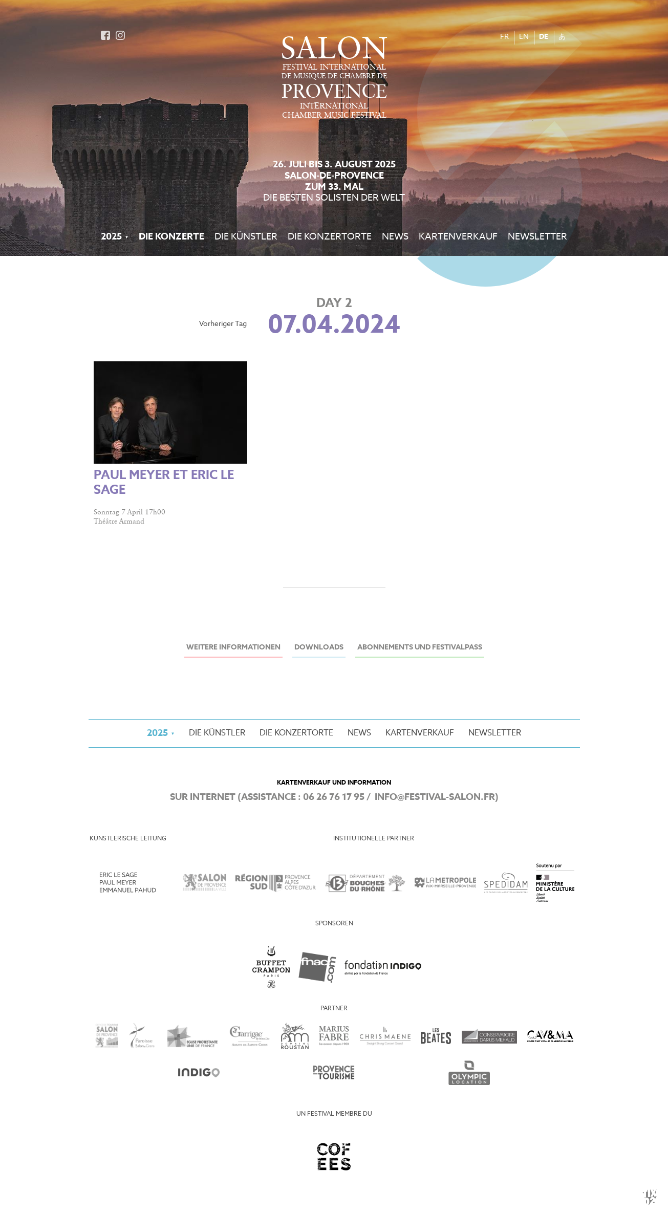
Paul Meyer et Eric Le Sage (164, 483)
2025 (111, 237)
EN (524, 37)
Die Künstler (245, 237)
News (395, 237)
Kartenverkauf (458, 237)
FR (504, 37)
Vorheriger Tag (223, 324)
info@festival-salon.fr (435, 797)
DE (543, 37)
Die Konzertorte (330, 237)
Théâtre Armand (119, 521)
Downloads (318, 647)
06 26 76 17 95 (333, 797)
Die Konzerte (171, 237)
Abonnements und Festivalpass (419, 647)
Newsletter (537, 237)
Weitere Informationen (233, 647)
